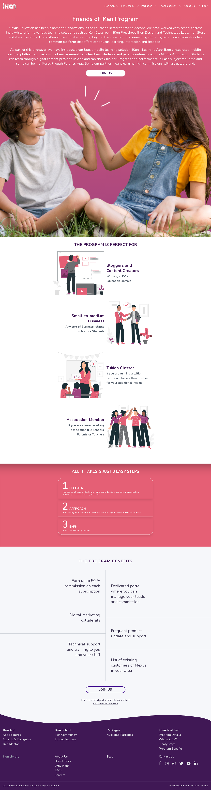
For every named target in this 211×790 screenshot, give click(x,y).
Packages (146, 6)
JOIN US (105, 73)
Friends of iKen (167, 6)
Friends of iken (169, 730)
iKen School (63, 730)
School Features (65, 739)
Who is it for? (168, 739)
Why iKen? (62, 766)
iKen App (9, 730)
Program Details (170, 735)
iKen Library (11, 757)
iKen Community (66, 735)
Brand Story (63, 761)
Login (205, 6)
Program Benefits (170, 749)
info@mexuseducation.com (105, 703)
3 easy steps (167, 744)
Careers (60, 775)
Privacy (195, 785)
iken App (110, 6)
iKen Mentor (11, 744)
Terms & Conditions (179, 785)
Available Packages (120, 735)
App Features (12, 735)
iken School (127, 6)
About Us (189, 6)
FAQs (58, 770)
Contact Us (166, 757)
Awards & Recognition (17, 739)
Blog (110, 757)
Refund (204, 785)
